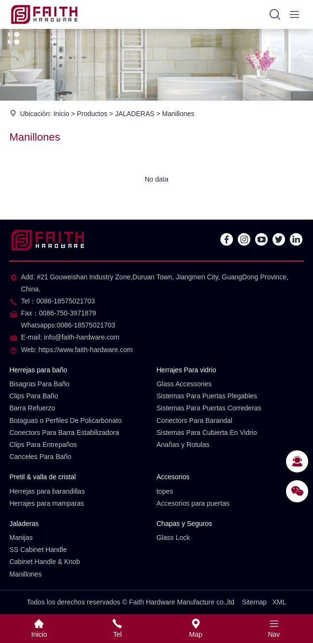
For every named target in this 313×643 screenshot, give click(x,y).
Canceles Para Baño (40, 456)
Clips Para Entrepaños (43, 444)
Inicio (61, 114)
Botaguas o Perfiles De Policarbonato (65, 420)
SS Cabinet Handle (38, 549)
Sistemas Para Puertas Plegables (206, 396)
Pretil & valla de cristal (42, 477)
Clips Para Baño (33, 396)
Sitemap (254, 602)
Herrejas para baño (38, 370)
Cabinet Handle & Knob (44, 561)
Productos (92, 114)
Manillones (178, 114)
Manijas (20, 537)
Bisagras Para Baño (39, 384)
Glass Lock (173, 537)
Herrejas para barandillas (46, 491)
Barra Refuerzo (32, 408)
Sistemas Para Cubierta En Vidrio (206, 432)
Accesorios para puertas (192, 503)
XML (279, 602)
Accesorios (172, 477)
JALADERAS (134, 114)
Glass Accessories (183, 384)
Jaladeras (24, 523)
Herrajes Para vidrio (186, 370)
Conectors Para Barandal (194, 420)
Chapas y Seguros (184, 523)
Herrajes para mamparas (46, 503)
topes (164, 491)
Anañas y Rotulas (182, 444)
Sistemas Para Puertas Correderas (208, 408)
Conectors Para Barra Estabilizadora (64, 432)
